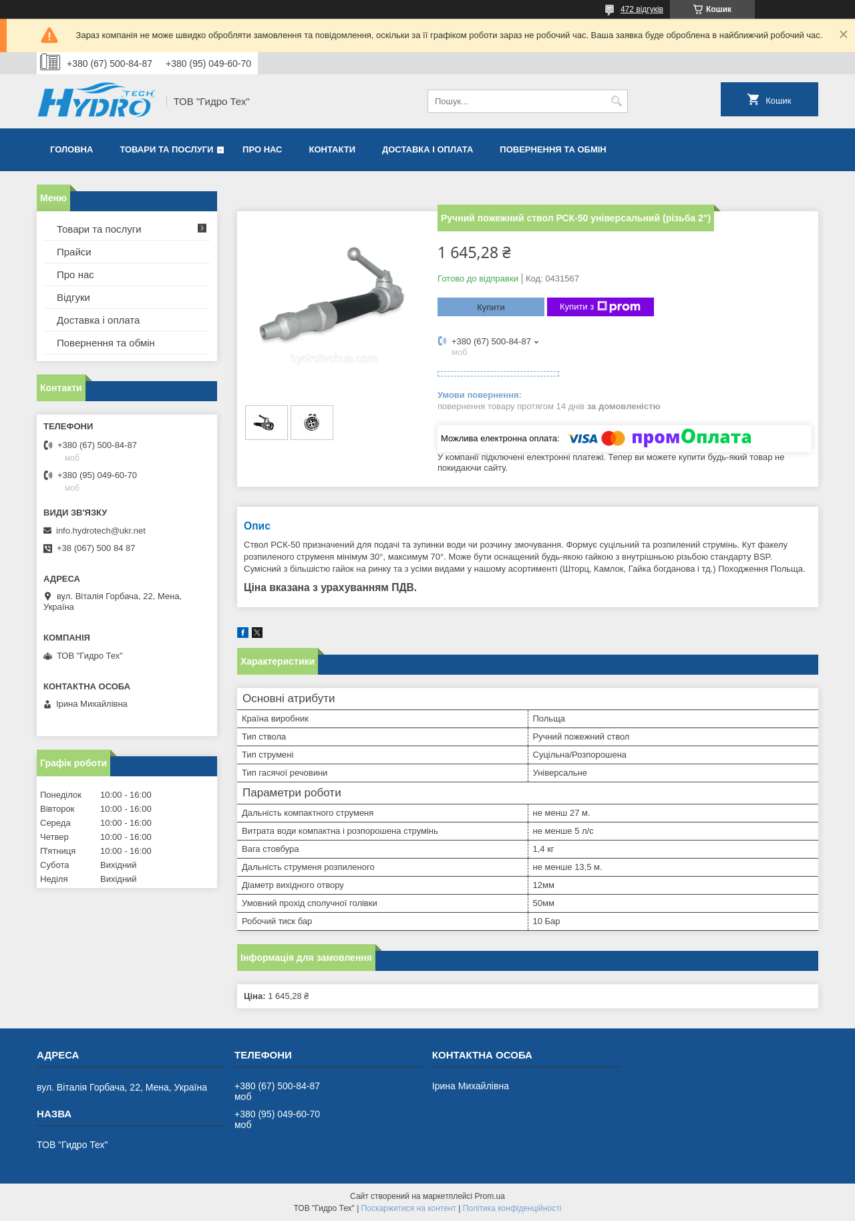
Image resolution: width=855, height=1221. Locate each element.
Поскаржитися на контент (408, 1208)
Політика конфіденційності (512, 1208)
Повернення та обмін (553, 149)
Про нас (262, 149)
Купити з (600, 307)
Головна (71, 149)
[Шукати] (616, 101)
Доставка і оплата (427, 149)
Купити (491, 307)
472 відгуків (642, 9)
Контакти (332, 149)
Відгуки (73, 297)
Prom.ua (490, 1196)
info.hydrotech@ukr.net (101, 531)
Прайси (74, 251)
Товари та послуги (166, 149)
